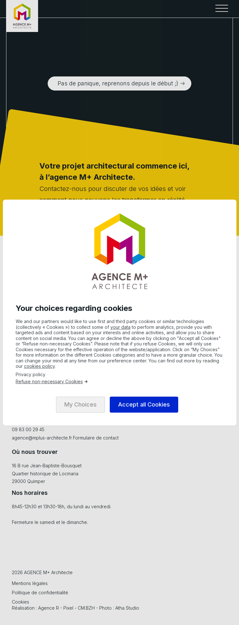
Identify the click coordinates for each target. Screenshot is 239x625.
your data (120, 327)
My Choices (80, 404)
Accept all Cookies (144, 404)
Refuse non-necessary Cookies (52, 381)
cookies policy (39, 366)
